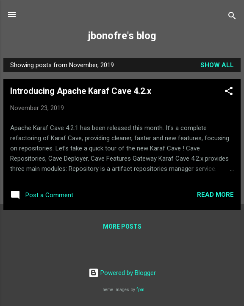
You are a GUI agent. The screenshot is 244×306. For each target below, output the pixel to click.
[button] (229, 92)
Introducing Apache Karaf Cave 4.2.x (80, 91)
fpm (140, 289)
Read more (215, 194)
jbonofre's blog (122, 36)
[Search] (232, 17)
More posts (122, 226)
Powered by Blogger (122, 273)
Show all (217, 65)
